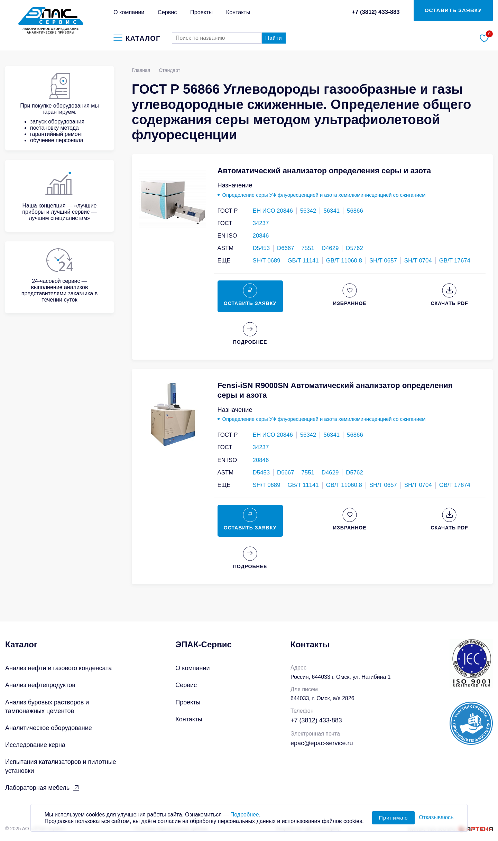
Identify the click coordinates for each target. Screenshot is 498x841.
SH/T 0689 (266, 260)
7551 (308, 248)
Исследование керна (35, 744)
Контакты (238, 12)
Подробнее (244, 817)
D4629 (330, 248)
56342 (308, 210)
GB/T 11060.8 (344, 260)
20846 (261, 235)
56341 (331, 210)
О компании (128, 12)
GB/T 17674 (454, 260)
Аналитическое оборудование (48, 727)
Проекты (201, 12)
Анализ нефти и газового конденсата (58, 668)
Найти (273, 38)
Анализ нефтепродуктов (40, 685)
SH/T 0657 (383, 260)
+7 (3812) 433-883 (376, 12)
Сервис (167, 12)
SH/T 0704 (418, 260)
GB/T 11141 (303, 260)
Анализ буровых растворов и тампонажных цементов (47, 706)
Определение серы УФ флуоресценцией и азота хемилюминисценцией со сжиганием (324, 195)
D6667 (285, 248)
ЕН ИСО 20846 (273, 210)
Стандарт (169, 70)
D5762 (354, 248)
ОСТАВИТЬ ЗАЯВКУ (453, 10)
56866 (355, 210)
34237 (261, 223)
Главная (141, 70)
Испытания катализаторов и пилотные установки (60, 766)
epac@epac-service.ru (321, 743)
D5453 (261, 248)
